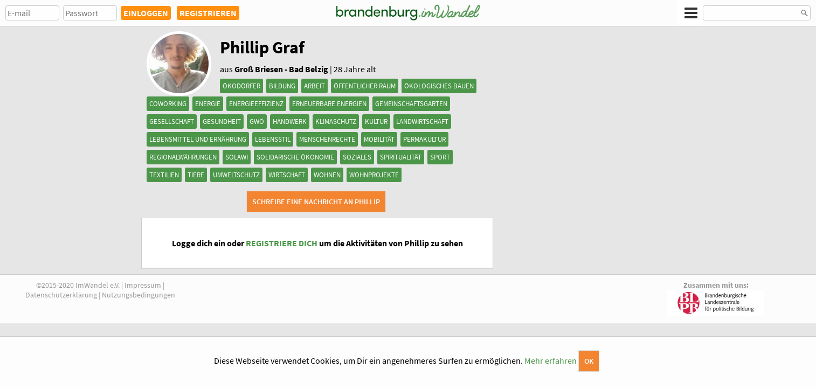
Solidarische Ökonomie (295, 157)
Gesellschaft (171, 121)
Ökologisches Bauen (439, 86)
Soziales (357, 157)
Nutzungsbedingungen (138, 295)
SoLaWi (236, 157)
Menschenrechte (327, 139)
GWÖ (257, 121)
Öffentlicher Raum (365, 86)
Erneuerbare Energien (329, 103)
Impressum (143, 285)
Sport (440, 157)
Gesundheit (222, 121)
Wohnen (327, 174)
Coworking (167, 103)
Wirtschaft (286, 174)
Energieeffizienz (256, 103)
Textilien (164, 174)
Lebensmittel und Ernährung (197, 139)
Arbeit (314, 86)
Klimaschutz (335, 121)
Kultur (376, 121)
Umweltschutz (236, 174)
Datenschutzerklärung (61, 295)
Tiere (196, 174)
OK (588, 361)
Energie (207, 103)
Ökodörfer (241, 86)
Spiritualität (400, 157)
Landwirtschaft (422, 121)
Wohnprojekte (374, 174)
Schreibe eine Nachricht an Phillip (316, 201)
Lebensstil (273, 139)
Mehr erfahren (550, 360)
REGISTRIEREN (208, 13)
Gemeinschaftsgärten (411, 103)
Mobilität (379, 139)
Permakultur (424, 139)
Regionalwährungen (183, 157)
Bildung (282, 86)
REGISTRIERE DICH (281, 243)
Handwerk (290, 121)
